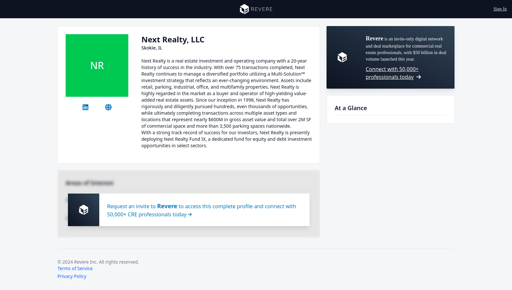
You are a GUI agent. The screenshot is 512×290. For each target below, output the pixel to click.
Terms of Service (75, 268)
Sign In (500, 9)
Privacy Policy (71, 276)
